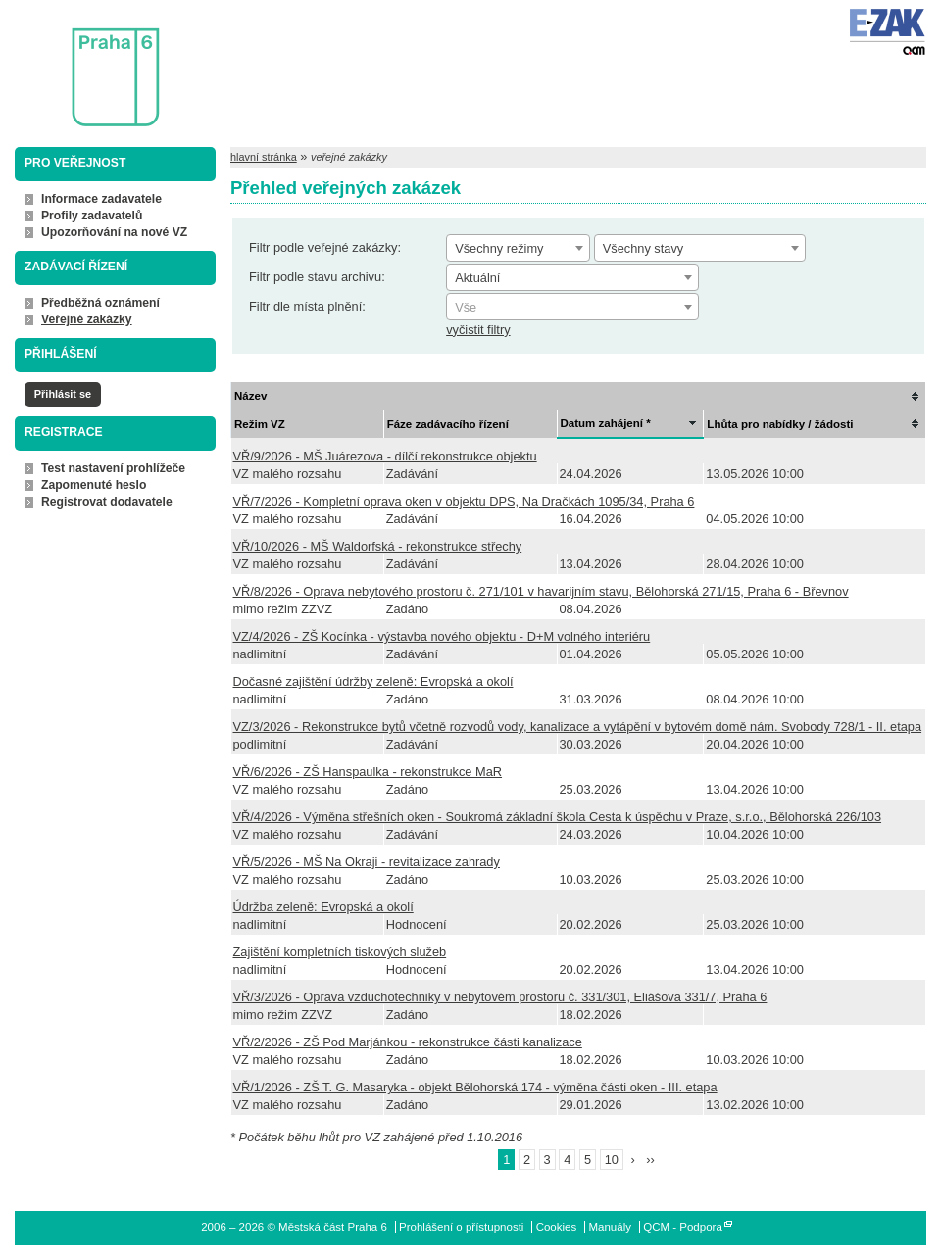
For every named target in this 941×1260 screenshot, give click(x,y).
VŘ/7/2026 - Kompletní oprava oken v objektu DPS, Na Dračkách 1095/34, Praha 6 (464, 501)
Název (250, 396)
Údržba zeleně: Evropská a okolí (323, 906)
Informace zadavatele (101, 199)
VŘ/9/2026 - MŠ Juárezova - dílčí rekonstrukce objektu (385, 456)
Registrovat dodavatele (107, 502)
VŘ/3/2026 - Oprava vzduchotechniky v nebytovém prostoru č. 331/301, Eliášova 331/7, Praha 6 (500, 997)
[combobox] (518, 248)
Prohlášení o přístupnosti (461, 1227)
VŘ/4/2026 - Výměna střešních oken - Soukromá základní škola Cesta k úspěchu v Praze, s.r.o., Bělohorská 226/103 (557, 816)
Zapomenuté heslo (93, 485)
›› (650, 1159)
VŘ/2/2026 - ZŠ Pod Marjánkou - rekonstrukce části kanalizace (407, 1042)
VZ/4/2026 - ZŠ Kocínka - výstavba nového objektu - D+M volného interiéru (442, 636)
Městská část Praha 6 (86, 64)
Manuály (609, 1227)
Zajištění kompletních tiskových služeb (340, 952)
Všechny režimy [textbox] (499, 248)
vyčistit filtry (478, 329)
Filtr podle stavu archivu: (317, 276)
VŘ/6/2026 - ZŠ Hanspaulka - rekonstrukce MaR (368, 771)
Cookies (556, 1227)
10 (612, 1159)
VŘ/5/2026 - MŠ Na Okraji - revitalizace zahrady (366, 861)
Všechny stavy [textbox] (643, 248)
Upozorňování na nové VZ (114, 232)
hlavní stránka (263, 157)
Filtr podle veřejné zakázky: (325, 247)
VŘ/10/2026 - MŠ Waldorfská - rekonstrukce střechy (377, 546)
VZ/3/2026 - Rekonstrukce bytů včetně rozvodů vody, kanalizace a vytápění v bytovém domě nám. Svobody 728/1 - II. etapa (577, 726)
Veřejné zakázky (86, 319)
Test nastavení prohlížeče (113, 468)
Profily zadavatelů (91, 215)
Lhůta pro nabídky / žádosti (780, 424)
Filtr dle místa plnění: (307, 306)
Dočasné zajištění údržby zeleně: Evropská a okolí (373, 681)
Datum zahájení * (606, 423)
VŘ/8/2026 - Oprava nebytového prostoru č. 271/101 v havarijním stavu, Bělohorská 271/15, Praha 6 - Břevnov (541, 591)
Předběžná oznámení (100, 303)
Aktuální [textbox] (477, 277)
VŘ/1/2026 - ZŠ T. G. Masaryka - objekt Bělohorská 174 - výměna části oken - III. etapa (475, 1087)
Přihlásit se (62, 394)
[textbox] (572, 307)
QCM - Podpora (682, 1227)
